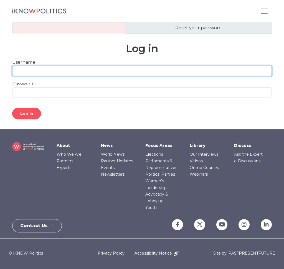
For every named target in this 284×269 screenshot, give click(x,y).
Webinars (199, 174)
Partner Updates (117, 160)
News (107, 145)
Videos (196, 160)
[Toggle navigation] (264, 11)
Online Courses (204, 167)
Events (108, 167)
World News (113, 154)
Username (23, 62)
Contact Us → (37, 225)
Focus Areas (159, 145)
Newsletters (113, 174)
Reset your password (198, 27)
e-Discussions (247, 160)
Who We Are (69, 154)
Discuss (243, 145)
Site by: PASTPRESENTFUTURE (244, 253)
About (63, 145)
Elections (154, 154)
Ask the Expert (248, 154)
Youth (151, 207)
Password (23, 83)
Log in (68, 27)
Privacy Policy (111, 253)
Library (198, 145)
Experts (64, 167)
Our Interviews (204, 154)
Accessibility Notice (157, 253)
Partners (65, 160)
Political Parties (160, 174)
